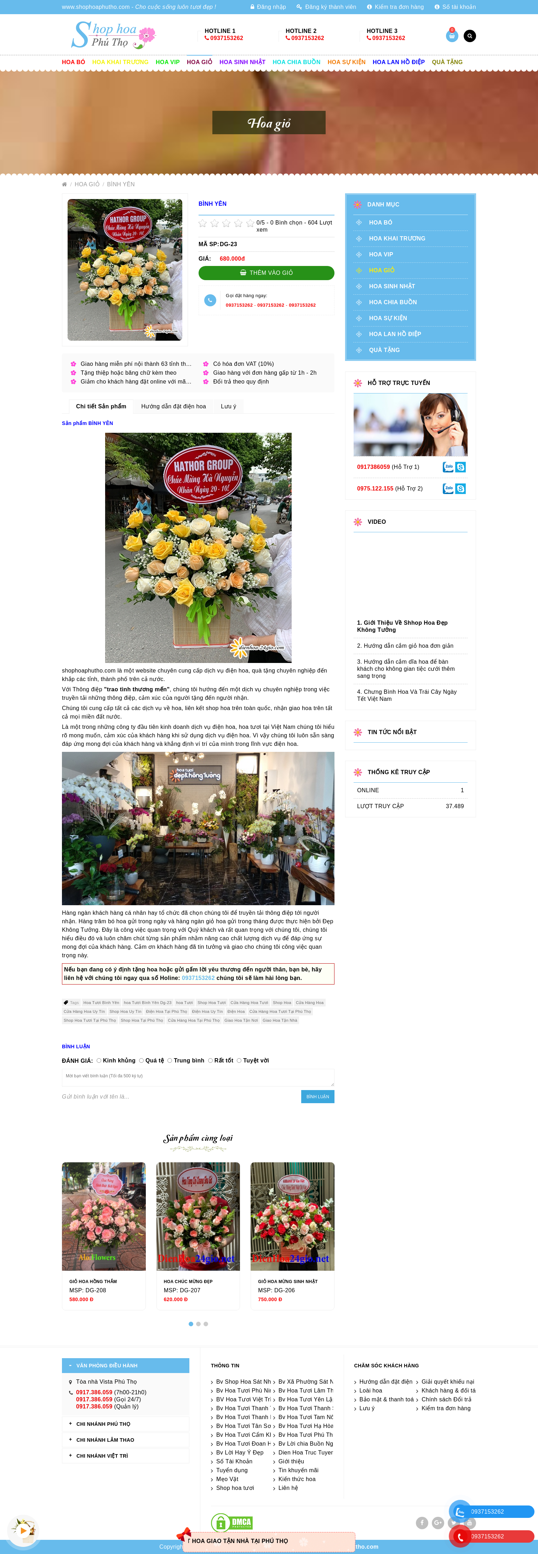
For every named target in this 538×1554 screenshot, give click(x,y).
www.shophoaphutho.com (96, 7)
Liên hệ (288, 1488)
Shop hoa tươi (235, 1488)
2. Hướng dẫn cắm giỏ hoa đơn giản (405, 646)
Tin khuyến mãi (299, 1470)
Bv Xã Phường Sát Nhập (311, 1382)
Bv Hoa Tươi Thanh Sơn (311, 1408)
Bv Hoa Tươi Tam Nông (310, 1417)
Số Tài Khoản (234, 1461)
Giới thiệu (291, 1461)
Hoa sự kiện (347, 62)
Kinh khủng (119, 1060)
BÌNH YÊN (120, 184)
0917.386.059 (94, 1392)
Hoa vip (168, 62)
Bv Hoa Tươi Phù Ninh (246, 1391)
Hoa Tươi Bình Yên (101, 1002)
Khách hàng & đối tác (450, 1391)
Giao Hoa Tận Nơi (241, 1020)
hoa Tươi (184, 1002)
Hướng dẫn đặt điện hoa (392, 1382)
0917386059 (373, 467)
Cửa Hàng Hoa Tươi (249, 1002)
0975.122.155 (375, 489)
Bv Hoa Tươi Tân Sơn (245, 1426)
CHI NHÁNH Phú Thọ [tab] (103, 1424)
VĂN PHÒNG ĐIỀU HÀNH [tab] (107, 1365)
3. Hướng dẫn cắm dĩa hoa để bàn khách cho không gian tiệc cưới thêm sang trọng (406, 669)
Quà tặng (447, 62)
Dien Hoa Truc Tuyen (306, 1453)
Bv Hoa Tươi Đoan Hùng (249, 1444)
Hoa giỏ (199, 62)
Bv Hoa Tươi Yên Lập (307, 1399)
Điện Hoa (236, 1011)
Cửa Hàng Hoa (310, 1002)
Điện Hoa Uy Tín (207, 1011)
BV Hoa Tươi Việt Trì (244, 1399)
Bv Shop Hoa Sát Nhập (247, 1382)
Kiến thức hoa (297, 1479)
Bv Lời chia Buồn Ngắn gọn (315, 1444)
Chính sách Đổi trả (446, 1399)
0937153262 (226, 38)
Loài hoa (371, 1391)
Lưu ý (367, 1408)
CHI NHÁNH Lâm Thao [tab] (105, 1440)
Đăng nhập (268, 7)
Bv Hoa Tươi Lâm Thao (309, 1391)
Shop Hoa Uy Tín (126, 1011)
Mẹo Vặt (227, 1479)
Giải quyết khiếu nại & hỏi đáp (462, 1382)
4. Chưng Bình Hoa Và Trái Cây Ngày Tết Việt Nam (407, 695)
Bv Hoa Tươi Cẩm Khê (246, 1435)
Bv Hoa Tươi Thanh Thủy (250, 1408)
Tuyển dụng (232, 1470)
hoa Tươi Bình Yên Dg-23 (148, 1002)
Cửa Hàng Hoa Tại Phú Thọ (194, 1020)
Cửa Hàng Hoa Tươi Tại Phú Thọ (280, 1011)
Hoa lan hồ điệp (399, 62)
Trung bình (189, 1060)
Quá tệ (154, 1060)
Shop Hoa (282, 1002)
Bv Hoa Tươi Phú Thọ (308, 1435)
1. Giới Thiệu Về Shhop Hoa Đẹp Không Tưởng (402, 626)
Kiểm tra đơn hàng (395, 7)
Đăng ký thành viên (326, 7)
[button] (191, 1324)
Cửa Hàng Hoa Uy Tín (84, 1011)
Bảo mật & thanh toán (388, 1399)
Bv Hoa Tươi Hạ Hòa (306, 1426)
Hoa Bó (73, 62)
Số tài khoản (455, 7)
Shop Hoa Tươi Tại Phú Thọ (90, 1020)
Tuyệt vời (256, 1060)
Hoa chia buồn (296, 62)
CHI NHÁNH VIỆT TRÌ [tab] (102, 1456)
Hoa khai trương (120, 62)
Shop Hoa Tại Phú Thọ (142, 1020)
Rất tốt (224, 1060)
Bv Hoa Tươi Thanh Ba (246, 1417)
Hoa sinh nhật (242, 62)
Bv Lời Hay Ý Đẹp (240, 1453)
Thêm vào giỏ (266, 273)
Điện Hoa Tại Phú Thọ (167, 1011)
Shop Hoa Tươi (212, 1002)
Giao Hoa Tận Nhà (280, 1020)
